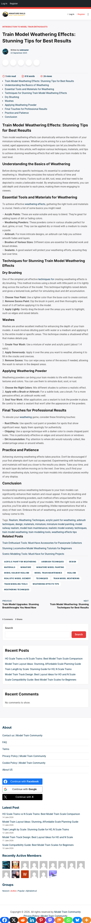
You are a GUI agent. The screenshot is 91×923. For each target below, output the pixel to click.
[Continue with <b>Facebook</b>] (22, 781)
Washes (9, 100)
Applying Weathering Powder (20, 104)
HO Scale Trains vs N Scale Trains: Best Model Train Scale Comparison (44, 658)
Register (80, 14)
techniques (80, 528)
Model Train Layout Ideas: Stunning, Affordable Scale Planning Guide (43, 663)
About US (7, 769)
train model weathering (15, 532)
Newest (5, 891)
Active (13, 891)
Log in (70, 14)
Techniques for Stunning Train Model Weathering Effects (36, 93)
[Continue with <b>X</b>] (22, 797)
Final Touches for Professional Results (26, 109)
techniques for (46, 279)
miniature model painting (60, 524)
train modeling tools (40, 532)
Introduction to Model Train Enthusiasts (24, 27)
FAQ (4, 742)
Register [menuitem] (14, 3)
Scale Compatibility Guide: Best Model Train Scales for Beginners (40, 679)
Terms (5, 749)
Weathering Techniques (32, 520)
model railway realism (16, 573)
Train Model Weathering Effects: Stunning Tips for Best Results (39, 81)
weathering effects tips (64, 532)
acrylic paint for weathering (61, 520)
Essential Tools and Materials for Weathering (29, 89)
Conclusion (11, 116)
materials (29, 524)
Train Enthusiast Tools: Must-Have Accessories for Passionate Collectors (42, 542)
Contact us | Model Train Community (22, 735)
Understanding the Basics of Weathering (27, 85)
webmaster (24, 50)
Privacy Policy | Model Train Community (24, 756)
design (19, 524)
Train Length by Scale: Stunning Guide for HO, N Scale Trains (38, 669)
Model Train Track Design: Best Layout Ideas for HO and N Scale (40, 674)
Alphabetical (31, 891)
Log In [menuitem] (4, 3)
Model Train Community (67, 911)
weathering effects (35, 204)
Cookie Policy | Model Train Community (23, 762)
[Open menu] (87, 14)
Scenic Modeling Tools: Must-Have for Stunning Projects (33, 553)
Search (9, 627)
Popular (21, 891)
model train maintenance (33, 528)
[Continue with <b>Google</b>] (22, 789)
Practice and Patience (17, 112)
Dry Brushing (12, 97)
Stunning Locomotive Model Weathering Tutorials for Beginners (37, 548)
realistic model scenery (61, 528)
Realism (13, 520)
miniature (40, 524)
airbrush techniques (52, 562)
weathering (26, 417)
